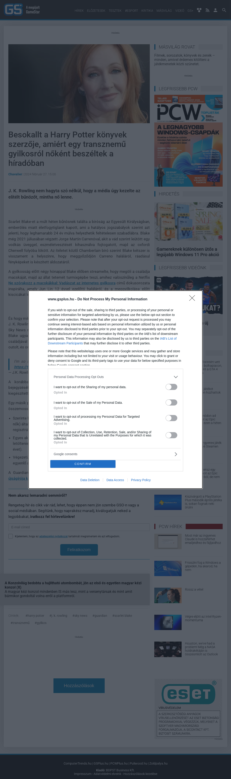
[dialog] (115, 390)
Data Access (115, 480)
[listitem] (115, 377)
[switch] (171, 387)
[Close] (193, 299)
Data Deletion (89, 480)
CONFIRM (82, 464)
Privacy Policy (141, 480)
